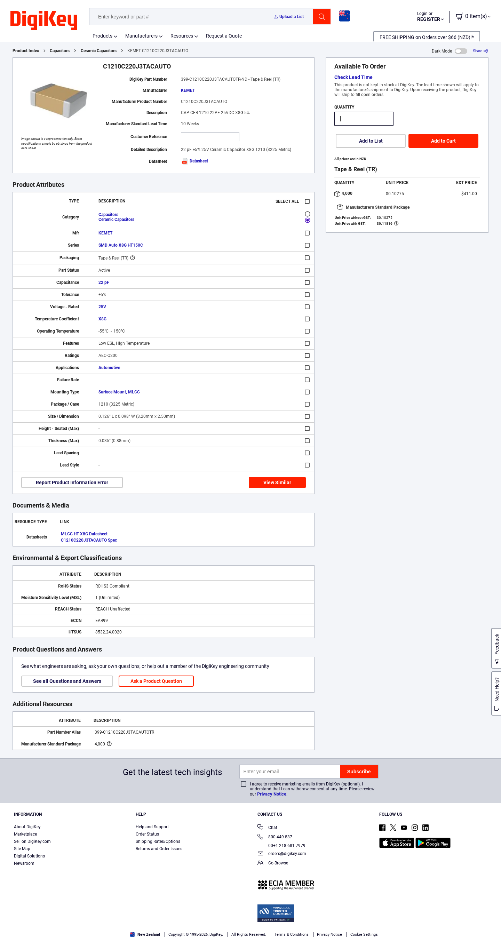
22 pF (103, 282)
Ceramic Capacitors (99, 50)
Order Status (147, 834)
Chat (267, 828)
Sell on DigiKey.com (32, 841)
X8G (102, 319)
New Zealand (145, 934)
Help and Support (152, 826)
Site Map (22, 848)
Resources (181, 36)
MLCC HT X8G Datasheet (84, 534)
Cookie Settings (364, 934)
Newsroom (24, 863)
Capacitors (60, 50)
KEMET (188, 90)
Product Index (26, 50)
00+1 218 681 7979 (281, 845)
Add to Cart (443, 141)
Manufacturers (141, 36)
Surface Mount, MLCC (119, 392)
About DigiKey (27, 826)
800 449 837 (274, 837)
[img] (43, 21)
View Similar (277, 482)
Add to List (371, 141)
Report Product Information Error (72, 482)
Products (102, 36)
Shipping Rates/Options (158, 841)
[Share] (480, 51)
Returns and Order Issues (159, 848)
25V (102, 306)
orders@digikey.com (281, 854)
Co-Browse (272, 863)
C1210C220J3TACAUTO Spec (89, 540)
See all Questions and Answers (67, 681)
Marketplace (25, 834)
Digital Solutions (29, 856)
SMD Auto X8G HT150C (120, 245)
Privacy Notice (271, 794)
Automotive (109, 367)
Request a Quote (224, 36)
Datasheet (194, 161)
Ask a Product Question (156, 681)
